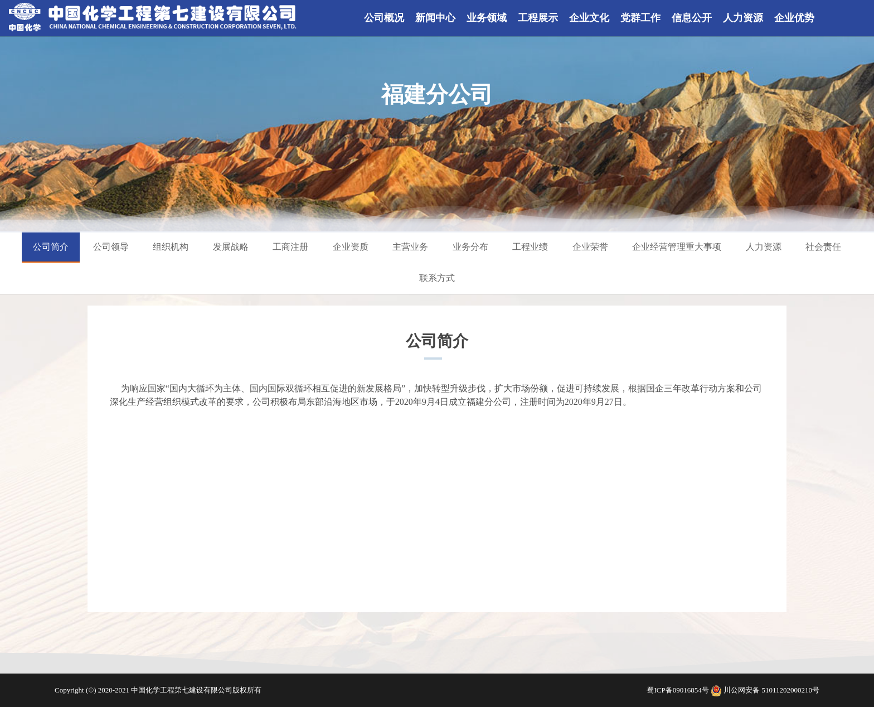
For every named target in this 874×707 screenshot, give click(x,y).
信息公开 (692, 17)
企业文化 (589, 17)
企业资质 (350, 246)
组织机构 (170, 246)
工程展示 (538, 17)
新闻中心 (435, 17)
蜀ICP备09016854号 (678, 690)
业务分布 (470, 246)
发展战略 (231, 246)
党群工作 (640, 17)
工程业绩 (530, 246)
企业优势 (794, 17)
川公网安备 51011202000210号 (771, 690)
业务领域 (487, 17)
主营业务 (410, 246)
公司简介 (51, 246)
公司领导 (111, 246)
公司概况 (384, 17)
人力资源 (743, 17)
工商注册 (290, 246)
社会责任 (823, 246)
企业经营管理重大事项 (676, 246)
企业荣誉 (590, 246)
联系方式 (437, 278)
